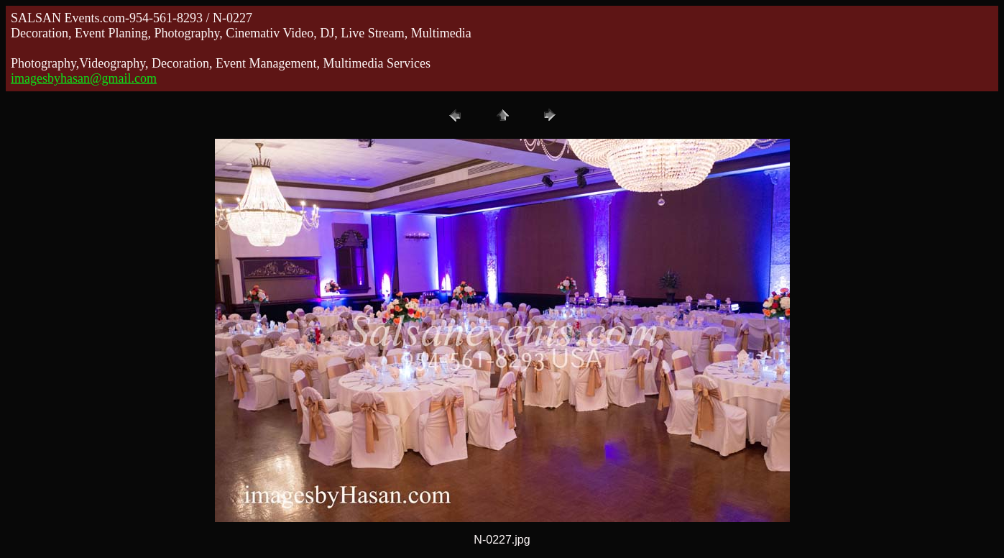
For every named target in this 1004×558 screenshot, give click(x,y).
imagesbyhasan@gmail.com (84, 78)
